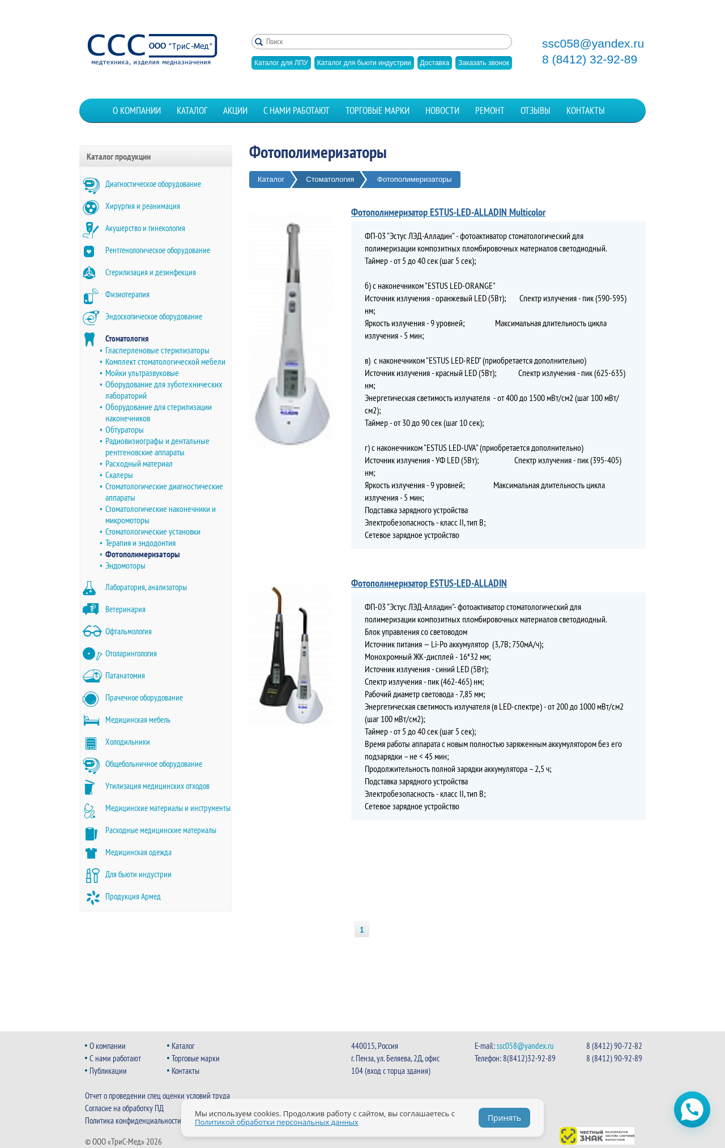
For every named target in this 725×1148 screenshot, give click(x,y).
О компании (137, 110)
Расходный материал (139, 463)
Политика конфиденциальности (133, 1120)
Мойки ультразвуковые (142, 372)
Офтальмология (128, 631)
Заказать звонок (483, 63)
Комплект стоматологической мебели (165, 361)
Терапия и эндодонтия (140, 542)
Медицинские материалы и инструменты (168, 808)
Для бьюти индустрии (138, 874)
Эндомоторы (125, 565)
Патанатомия (125, 675)
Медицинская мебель (137, 719)
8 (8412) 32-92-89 (589, 59)
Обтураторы (124, 429)
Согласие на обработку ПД (124, 1108)
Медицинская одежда (138, 852)
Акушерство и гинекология (145, 228)
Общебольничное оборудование (153, 763)
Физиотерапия (127, 294)
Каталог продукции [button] (119, 156)
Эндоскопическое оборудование (153, 316)
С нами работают (296, 110)
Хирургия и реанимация (142, 205)
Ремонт (490, 110)
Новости (442, 110)
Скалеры (119, 474)
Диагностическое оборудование (153, 183)
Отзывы (536, 110)
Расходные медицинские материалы (160, 830)
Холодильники (127, 741)
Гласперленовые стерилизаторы (157, 350)
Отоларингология (131, 653)
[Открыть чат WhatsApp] (692, 1109)
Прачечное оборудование (144, 697)
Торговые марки (378, 110)
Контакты (585, 110)
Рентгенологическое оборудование (157, 250)
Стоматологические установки (153, 531)
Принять (504, 1117)
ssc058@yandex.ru (593, 44)
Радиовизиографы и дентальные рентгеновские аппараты (157, 446)
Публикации (108, 1070)
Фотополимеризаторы (142, 554)
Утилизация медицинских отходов (157, 785)
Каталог (192, 110)
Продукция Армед (133, 896)
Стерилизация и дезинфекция (150, 272)
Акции (235, 110)
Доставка (435, 63)
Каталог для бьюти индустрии (364, 63)
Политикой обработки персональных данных (277, 1122)
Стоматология (126, 338)
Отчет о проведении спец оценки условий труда (157, 1095)
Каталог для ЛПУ (281, 63)
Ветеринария (125, 609)
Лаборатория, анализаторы (146, 587)
